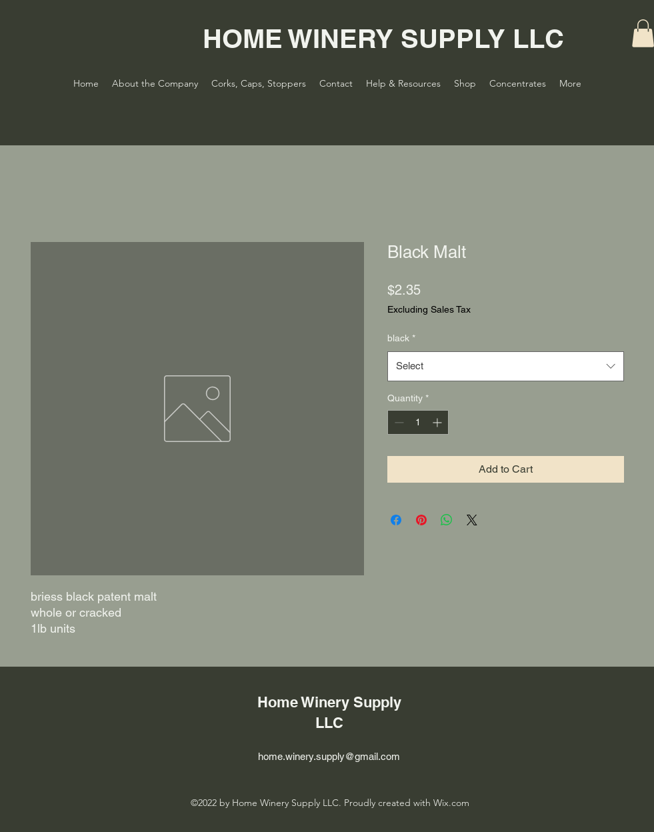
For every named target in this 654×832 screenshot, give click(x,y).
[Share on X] (472, 520)
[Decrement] (397, 422)
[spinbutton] (418, 422)
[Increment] (438, 422)
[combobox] (505, 366)
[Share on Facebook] (396, 520)
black (401, 338)
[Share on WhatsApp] (447, 520)
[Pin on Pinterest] (421, 520)
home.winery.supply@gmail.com (329, 756)
